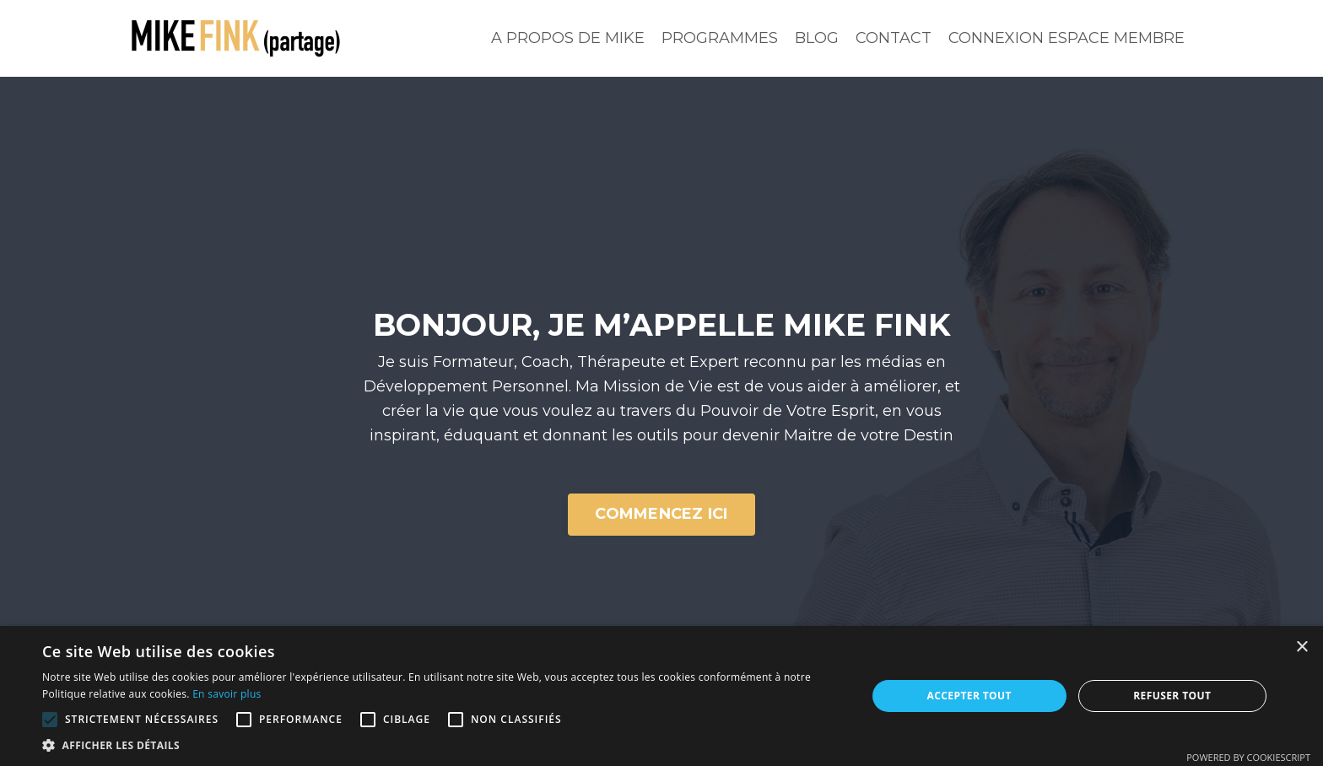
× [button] (1301, 647)
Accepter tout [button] (969, 695)
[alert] (661, 696)
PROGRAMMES (720, 38)
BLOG (817, 38)
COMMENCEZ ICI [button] (661, 513)
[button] (50, 719)
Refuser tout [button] (1172, 695)
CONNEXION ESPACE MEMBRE (1066, 38)
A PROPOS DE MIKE (568, 38)
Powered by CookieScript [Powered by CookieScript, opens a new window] (1248, 757)
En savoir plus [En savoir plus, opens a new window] (226, 694)
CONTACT (894, 38)
